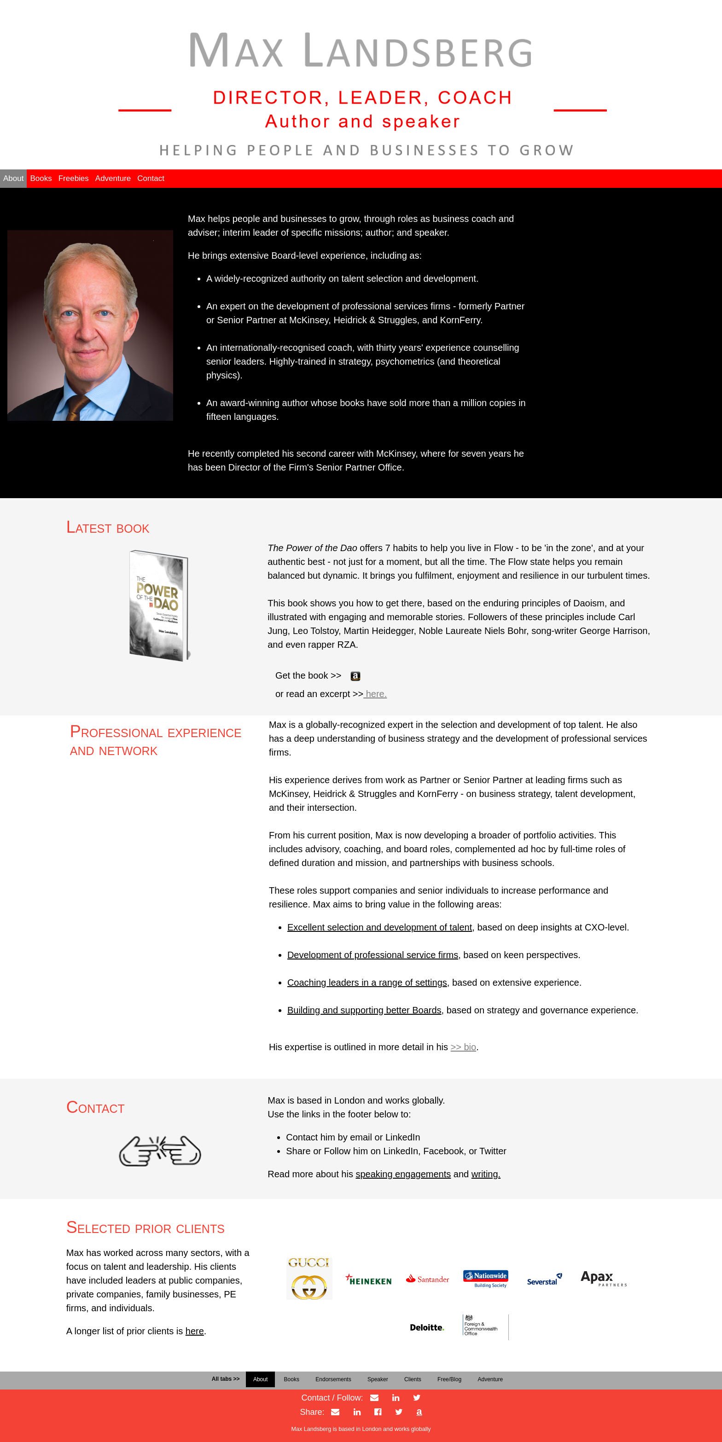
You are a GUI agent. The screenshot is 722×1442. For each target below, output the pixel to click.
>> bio (464, 1047)
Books (41, 178)
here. (375, 694)
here (195, 1331)
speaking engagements (403, 1174)
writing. (486, 1174)
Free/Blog (449, 1379)
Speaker (377, 1379)
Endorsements (333, 1379)
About (13, 178)
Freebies (73, 178)
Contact (150, 178)
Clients (412, 1379)
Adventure (113, 178)
